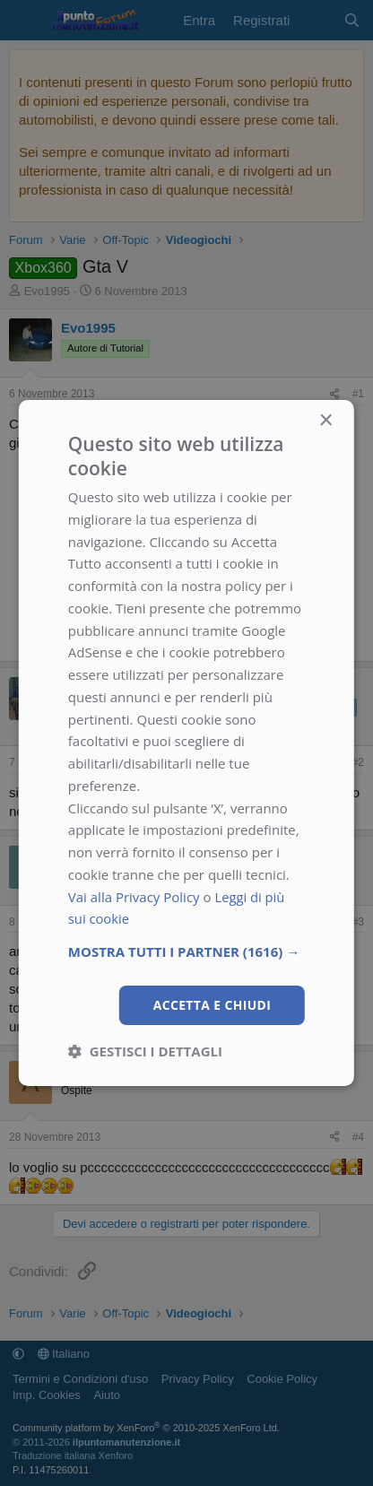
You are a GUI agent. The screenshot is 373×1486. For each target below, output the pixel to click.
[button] (186, 951)
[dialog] (186, 743)
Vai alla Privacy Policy (134, 896)
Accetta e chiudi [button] (212, 1004)
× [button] (325, 420)
